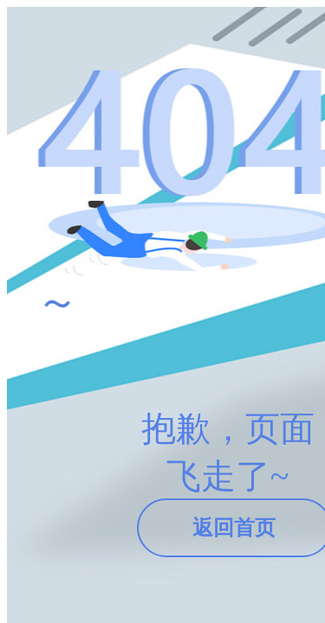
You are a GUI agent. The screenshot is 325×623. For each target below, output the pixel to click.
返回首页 (234, 528)
